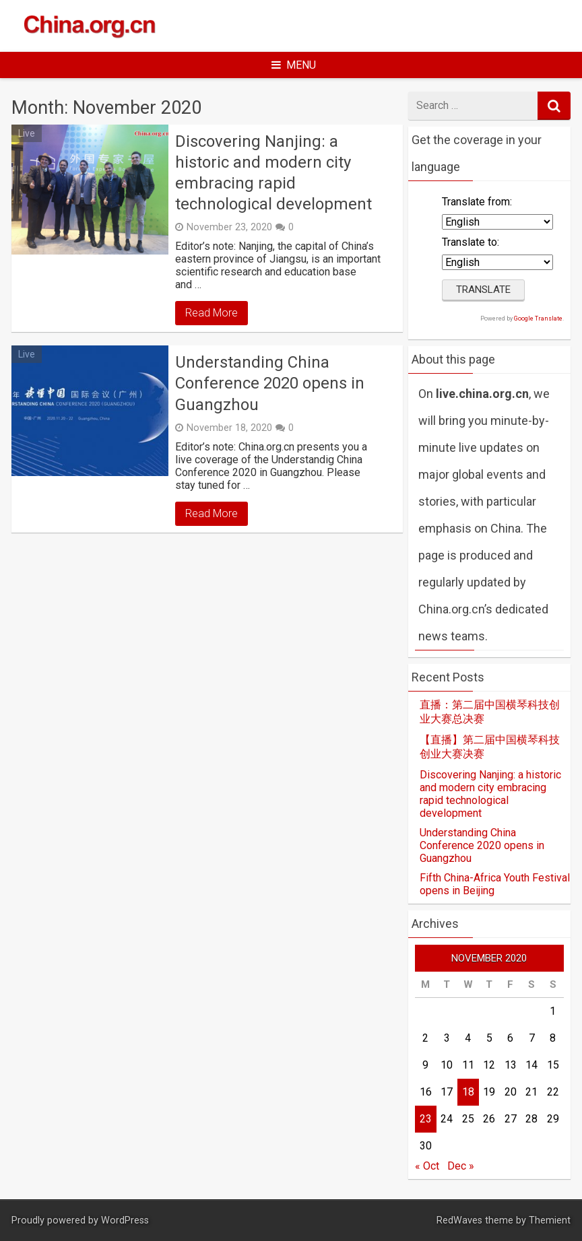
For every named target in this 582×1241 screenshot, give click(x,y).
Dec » (460, 1166)
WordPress (125, 1220)
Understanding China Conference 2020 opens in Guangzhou (269, 383)
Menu (293, 65)
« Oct (427, 1166)
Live (26, 133)
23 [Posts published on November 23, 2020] (426, 1118)
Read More (211, 312)
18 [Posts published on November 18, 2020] (468, 1091)
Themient (550, 1220)
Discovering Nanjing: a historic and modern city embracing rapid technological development (273, 173)
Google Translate (538, 318)
